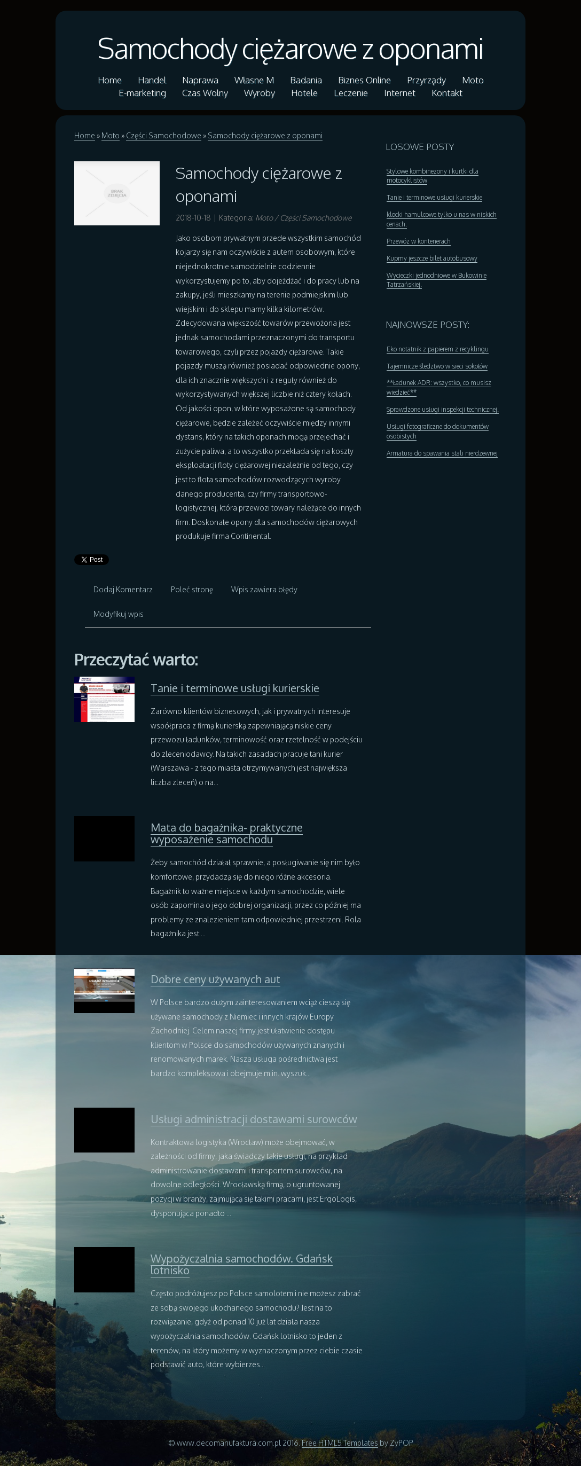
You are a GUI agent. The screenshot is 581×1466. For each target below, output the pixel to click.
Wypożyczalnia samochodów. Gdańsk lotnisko (242, 1264)
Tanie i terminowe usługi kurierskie (235, 688)
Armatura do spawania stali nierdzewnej (442, 453)
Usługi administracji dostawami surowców (254, 1119)
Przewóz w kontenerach (419, 241)
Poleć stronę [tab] (192, 589)
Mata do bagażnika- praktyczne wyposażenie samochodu (227, 833)
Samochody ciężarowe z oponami (290, 47)
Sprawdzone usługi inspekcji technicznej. (443, 409)
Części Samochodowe (163, 135)
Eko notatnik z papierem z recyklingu (438, 349)
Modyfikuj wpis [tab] (118, 613)
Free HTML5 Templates (340, 1442)
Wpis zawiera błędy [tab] (264, 589)
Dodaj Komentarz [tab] (123, 589)
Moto (110, 135)
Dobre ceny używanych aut (215, 979)
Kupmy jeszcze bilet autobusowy (432, 258)
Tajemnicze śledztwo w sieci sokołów (437, 366)
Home (84, 135)
